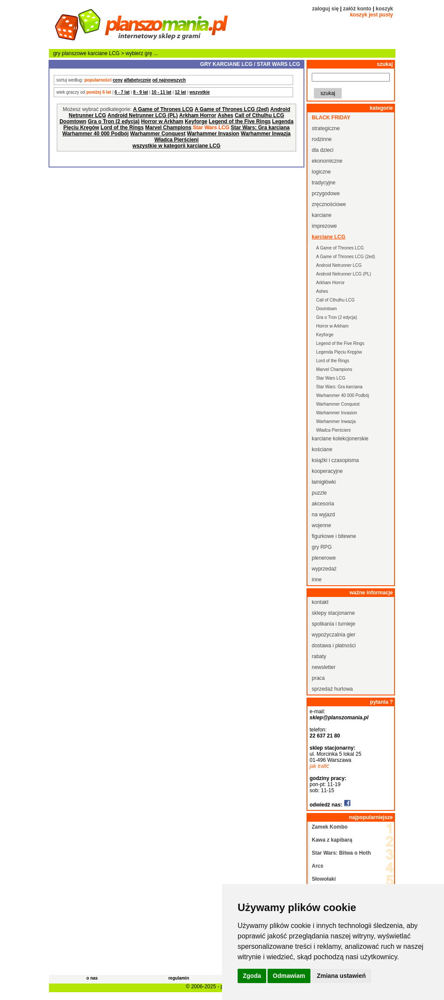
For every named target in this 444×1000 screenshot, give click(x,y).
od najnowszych (169, 80)
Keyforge (196, 121)
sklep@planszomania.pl (339, 718)
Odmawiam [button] (289, 975)
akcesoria (323, 504)
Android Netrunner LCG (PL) (143, 115)
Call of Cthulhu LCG (259, 115)
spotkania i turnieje (333, 624)
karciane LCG (104, 53)
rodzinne (322, 139)
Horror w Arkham (162, 121)
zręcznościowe (329, 204)
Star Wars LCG (330, 378)
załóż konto (357, 9)
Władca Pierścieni (176, 140)
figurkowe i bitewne (334, 536)
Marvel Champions (168, 128)
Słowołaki (324, 879)
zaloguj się (325, 9)
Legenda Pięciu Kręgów (339, 352)
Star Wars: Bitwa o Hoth (341, 853)
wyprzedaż (324, 569)
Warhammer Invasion (213, 134)
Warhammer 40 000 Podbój (95, 134)
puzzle (319, 493)
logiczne (321, 172)
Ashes (225, 115)
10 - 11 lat (162, 92)
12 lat (180, 92)
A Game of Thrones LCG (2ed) (232, 109)
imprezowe (324, 226)
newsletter (324, 667)
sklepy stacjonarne (333, 613)
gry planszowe (70, 53)
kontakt (320, 602)
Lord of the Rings (122, 128)
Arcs (317, 866)
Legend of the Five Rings (240, 121)
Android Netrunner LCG (339, 265)
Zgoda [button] (252, 975)
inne (317, 580)
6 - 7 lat (121, 92)
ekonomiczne (327, 161)
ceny (118, 80)
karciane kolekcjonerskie (340, 439)
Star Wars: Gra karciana (260, 128)
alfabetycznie (137, 80)
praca (318, 678)
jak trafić (319, 766)
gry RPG (322, 547)
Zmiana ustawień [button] (341, 975)
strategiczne (326, 128)
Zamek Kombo (330, 827)
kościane (322, 449)
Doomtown (72, 121)
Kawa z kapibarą (332, 840)
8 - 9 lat (140, 92)
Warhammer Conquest (158, 134)
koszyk (384, 9)
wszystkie (199, 92)
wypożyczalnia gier (334, 635)
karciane (321, 215)
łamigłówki (324, 482)
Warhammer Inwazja (266, 134)
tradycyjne (324, 183)
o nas (92, 978)
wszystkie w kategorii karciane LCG (177, 146)
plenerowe (324, 558)
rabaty (319, 656)
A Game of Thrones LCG (163, 109)
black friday (331, 118)
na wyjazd (323, 514)
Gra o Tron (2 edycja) (113, 121)
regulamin (178, 978)
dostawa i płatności (334, 646)
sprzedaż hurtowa (332, 689)
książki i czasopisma (335, 460)
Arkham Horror (197, 115)
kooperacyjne (327, 471)
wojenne (321, 525)
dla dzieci (322, 150)
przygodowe (326, 193)
